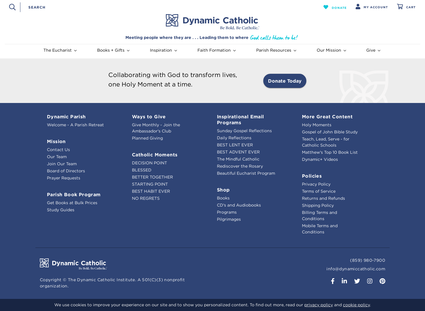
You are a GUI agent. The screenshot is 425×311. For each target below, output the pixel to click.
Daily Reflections (234, 137)
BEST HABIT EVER (151, 191)
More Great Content (327, 117)
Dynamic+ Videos (320, 159)
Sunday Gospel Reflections (244, 130)
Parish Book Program (74, 194)
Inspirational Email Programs (240, 119)
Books (223, 198)
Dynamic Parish (66, 117)
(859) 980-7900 (367, 260)
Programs (227, 212)
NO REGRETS (146, 198)
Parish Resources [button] (276, 50)
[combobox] (168, 7)
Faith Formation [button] (216, 50)
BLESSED (141, 170)
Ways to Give (149, 117)
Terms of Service (319, 191)
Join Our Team (62, 163)
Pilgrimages (229, 219)
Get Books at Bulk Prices (72, 202)
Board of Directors (66, 170)
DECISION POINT (149, 163)
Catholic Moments (154, 155)
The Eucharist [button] (60, 50)
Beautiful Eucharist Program (246, 173)
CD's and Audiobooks (239, 205)
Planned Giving (147, 138)
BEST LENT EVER (235, 145)
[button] (335, 7)
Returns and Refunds (323, 198)
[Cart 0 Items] (406, 7)
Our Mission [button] (331, 50)
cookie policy (356, 304)
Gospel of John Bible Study (330, 132)
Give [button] (373, 50)
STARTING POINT (150, 184)
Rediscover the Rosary (240, 166)
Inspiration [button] (163, 50)
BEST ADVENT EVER (238, 152)
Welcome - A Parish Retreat (75, 124)
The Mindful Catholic (238, 159)
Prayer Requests (63, 178)
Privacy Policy (316, 184)
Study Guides (60, 209)
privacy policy (318, 304)
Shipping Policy (318, 205)
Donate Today (285, 81)
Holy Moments (316, 124)
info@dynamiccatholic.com (355, 268)
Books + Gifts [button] (113, 50)
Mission (56, 141)
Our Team (57, 156)
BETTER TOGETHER (152, 177)
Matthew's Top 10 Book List (330, 152)
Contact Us (58, 149)
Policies (312, 176)
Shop (223, 190)
